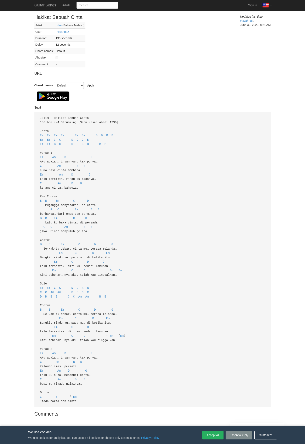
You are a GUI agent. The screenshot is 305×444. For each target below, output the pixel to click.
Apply (91, 85)
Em (42, 134)
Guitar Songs (45, 5)
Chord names (43, 85)
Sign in (252, 5)
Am (54, 155)
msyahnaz (62, 31)
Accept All (213, 435)
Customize (265, 435)
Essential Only (239, 435)
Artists (66, 5)
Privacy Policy (153, 420)
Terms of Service (129, 420)
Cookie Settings (176, 420)
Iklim (59, 25)
